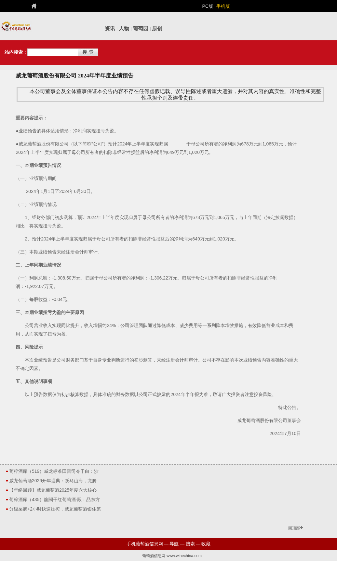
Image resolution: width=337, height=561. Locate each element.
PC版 (208, 6)
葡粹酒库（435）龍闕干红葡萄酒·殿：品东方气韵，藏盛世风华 (54, 500)
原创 (157, 28)
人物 (124, 28)
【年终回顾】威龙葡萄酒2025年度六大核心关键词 (53, 491)
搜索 (190, 543)
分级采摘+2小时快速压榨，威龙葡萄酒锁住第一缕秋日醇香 (55, 509)
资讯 (110, 28)
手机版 (223, 6)
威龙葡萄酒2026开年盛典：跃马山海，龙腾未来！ (53, 481)
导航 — (176, 543)
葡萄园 (140, 28)
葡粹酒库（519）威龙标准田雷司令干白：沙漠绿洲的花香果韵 (54, 472)
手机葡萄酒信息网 (145, 543)
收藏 (205, 543)
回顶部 (294, 528)
